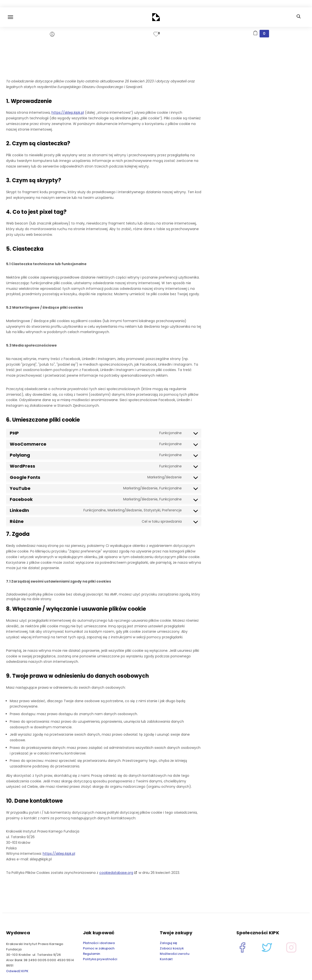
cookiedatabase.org (116, 872)
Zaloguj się (168, 943)
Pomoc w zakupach (98, 948)
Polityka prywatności (100, 959)
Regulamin (91, 953)
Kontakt (166, 959)
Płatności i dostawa (99, 943)
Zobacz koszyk (172, 948)
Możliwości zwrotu (174, 953)
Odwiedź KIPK (17, 971)
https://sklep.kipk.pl (67, 112)
